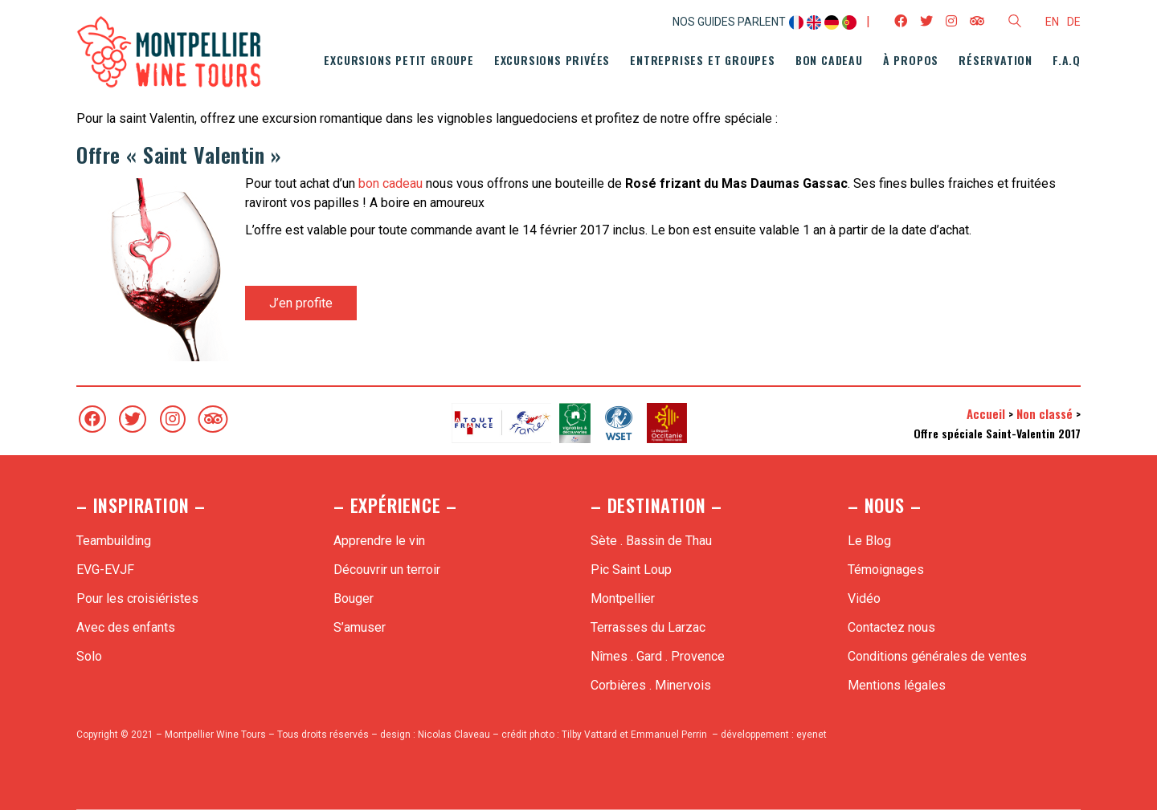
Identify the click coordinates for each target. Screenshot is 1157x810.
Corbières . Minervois (651, 685)
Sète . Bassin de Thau (651, 540)
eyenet (811, 734)
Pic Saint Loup (631, 569)
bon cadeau (390, 183)
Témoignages (886, 569)
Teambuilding (113, 540)
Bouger (353, 598)
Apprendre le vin (379, 540)
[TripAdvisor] (213, 419)
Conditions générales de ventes (937, 656)
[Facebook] (92, 419)
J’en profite (301, 303)
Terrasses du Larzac (648, 627)
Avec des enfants (125, 627)
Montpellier (623, 598)
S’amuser (359, 627)
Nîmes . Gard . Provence (658, 656)
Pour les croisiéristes (137, 598)
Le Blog (869, 540)
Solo (89, 656)
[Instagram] (173, 419)
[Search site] (1014, 23)
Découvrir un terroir (386, 569)
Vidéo (864, 598)
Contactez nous (891, 627)
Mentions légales (897, 685)
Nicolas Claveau (454, 734)
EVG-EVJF (105, 569)
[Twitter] (133, 419)
